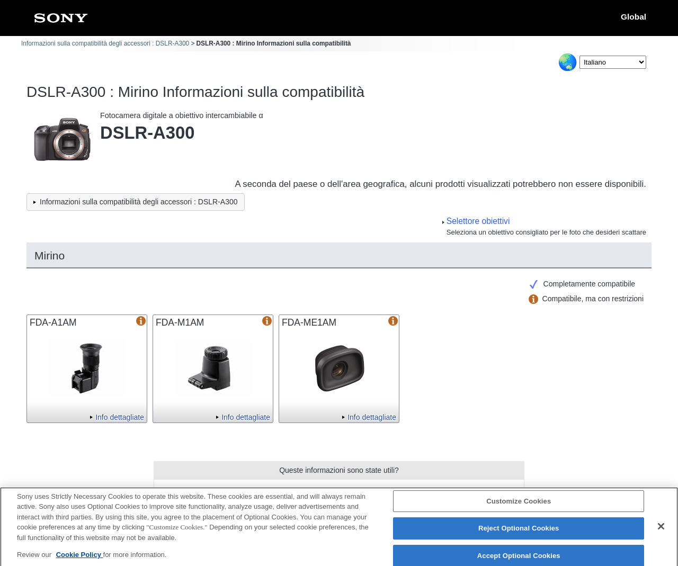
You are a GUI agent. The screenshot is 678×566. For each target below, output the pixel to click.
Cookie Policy (79, 559)
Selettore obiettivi (478, 221)
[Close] (661, 530)
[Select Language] (612, 62)
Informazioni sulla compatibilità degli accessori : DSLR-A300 (105, 43)
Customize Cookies (518, 505)
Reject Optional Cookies (518, 533)
